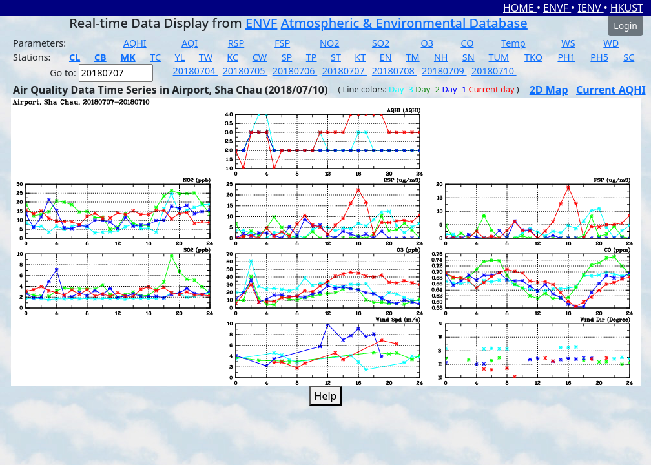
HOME (520, 8)
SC (628, 57)
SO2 (380, 43)
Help (326, 396)
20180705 (245, 71)
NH (441, 57)
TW (205, 57)
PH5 (599, 57)
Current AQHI (611, 90)
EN (386, 57)
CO (466, 43)
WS (568, 43)
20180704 (195, 71)
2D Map (549, 90)
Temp (513, 43)
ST (336, 57)
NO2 (329, 43)
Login (625, 25)
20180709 (444, 71)
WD (611, 43)
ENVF (557, 8)
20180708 (394, 71)
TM (413, 57)
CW (260, 57)
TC (155, 57)
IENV (590, 8)
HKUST (626, 8)
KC (232, 57)
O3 (427, 43)
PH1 (566, 57)
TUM (499, 57)
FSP (282, 43)
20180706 (295, 71)
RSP (236, 43)
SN (468, 57)
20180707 (344, 71)
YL (180, 57)
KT (360, 57)
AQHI (135, 43)
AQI (189, 43)
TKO (533, 57)
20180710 (494, 71)
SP (287, 57)
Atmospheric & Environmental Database (404, 23)
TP (311, 57)
